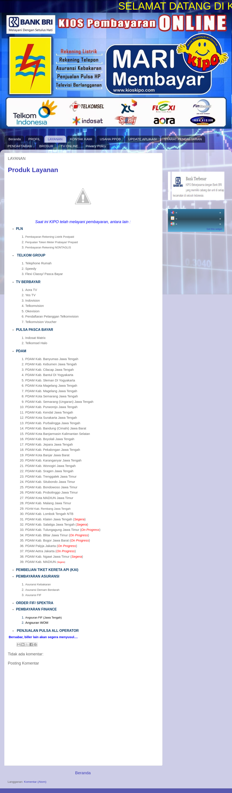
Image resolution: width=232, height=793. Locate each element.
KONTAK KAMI (81, 139)
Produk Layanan (33, 169)
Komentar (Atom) (35, 781)
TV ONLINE (69, 146)
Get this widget (214, 229)
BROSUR (46, 146)
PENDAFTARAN (20, 146)
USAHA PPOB (110, 139)
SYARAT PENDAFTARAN (183, 139)
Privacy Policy (96, 146)
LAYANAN (55, 139)
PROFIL (34, 139)
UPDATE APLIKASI (142, 139)
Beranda (14, 139)
